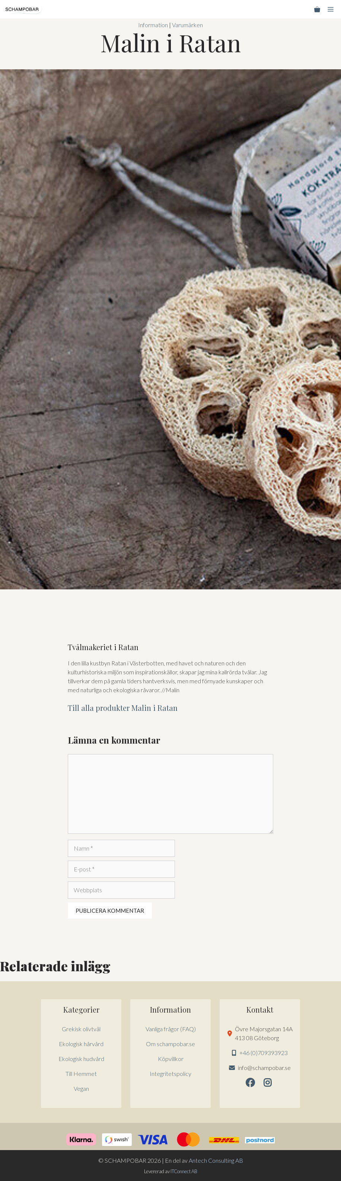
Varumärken (187, 24)
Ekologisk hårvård (81, 1043)
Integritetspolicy (170, 1073)
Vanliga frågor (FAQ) (171, 1028)
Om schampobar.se (170, 1043)
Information (153, 24)
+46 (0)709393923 (263, 1052)
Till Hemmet (81, 1073)
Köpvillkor (171, 1058)
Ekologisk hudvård (81, 1058)
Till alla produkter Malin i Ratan (123, 708)
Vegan (81, 1088)
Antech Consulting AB (216, 1160)
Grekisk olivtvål (81, 1028)
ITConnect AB (183, 1171)
